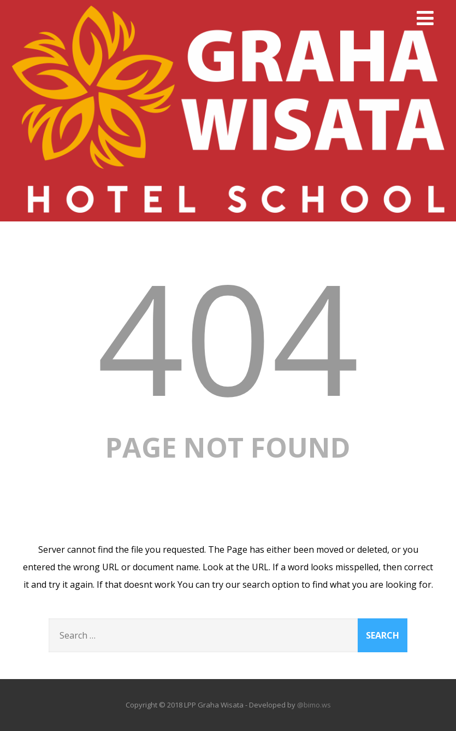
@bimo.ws (314, 705)
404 (228, 336)
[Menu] (425, 17)
